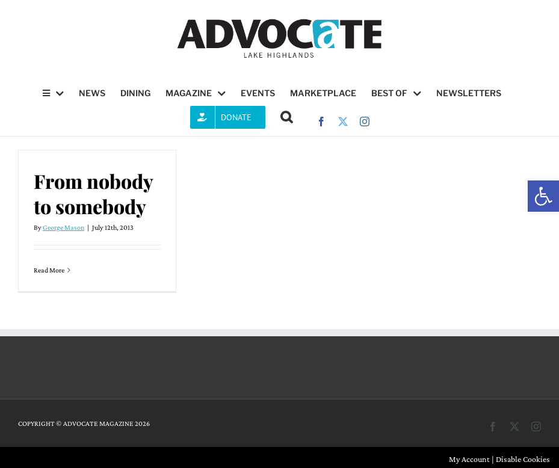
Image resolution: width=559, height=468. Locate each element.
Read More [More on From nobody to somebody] (49, 270)
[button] (543, 196)
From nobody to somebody (93, 193)
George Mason (63, 227)
